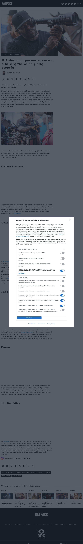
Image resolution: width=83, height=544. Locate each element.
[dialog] (41, 272)
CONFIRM (29, 318)
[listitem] (41, 249)
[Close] (70, 220)
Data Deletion (32, 323)
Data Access (41, 323)
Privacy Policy (51, 323)
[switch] (62, 253)
